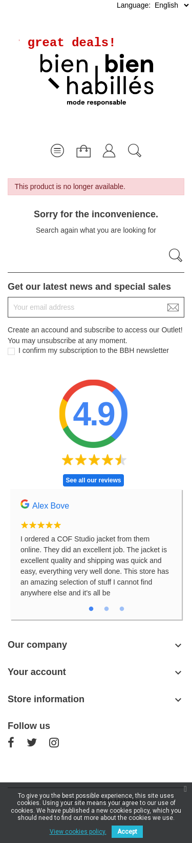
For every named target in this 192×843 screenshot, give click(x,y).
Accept (127, 831)
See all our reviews (93, 480)
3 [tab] (122, 609)
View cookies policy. (78, 831)
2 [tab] (106, 609)
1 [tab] (91, 609)
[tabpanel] (96, 554)
